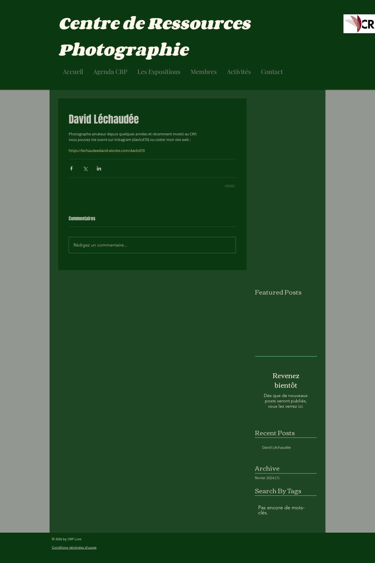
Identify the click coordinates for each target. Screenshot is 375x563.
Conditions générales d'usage (74, 547)
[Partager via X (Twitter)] (85, 168)
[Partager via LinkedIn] (99, 168)
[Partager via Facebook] (71, 168)
